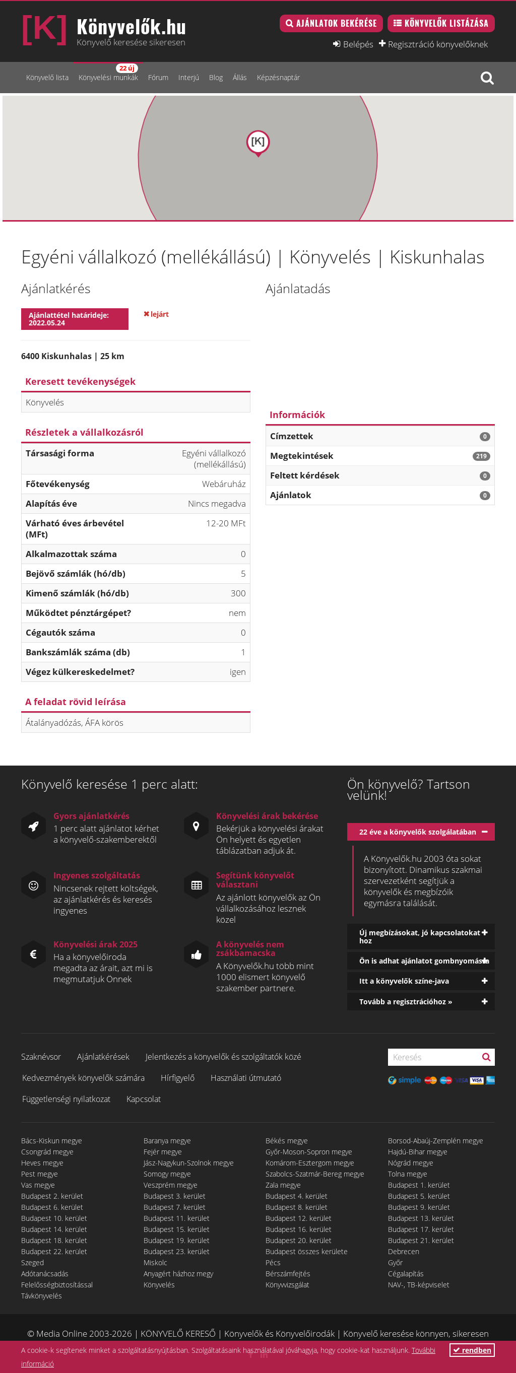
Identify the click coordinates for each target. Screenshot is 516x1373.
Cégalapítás (406, 1273)
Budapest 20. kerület (299, 1240)
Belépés (358, 43)
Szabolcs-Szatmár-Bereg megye (315, 1174)
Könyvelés (159, 1284)
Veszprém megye (171, 1185)
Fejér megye (163, 1151)
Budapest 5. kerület (419, 1196)
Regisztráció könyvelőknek (438, 43)
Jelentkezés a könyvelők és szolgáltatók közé (223, 1056)
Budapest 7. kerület (175, 1207)
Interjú (188, 77)
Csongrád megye (47, 1151)
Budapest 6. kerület (52, 1207)
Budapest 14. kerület (54, 1229)
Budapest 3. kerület (175, 1196)
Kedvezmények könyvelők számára (83, 1077)
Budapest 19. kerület (177, 1240)
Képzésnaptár (278, 77)
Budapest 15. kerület (177, 1229)
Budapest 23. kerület (177, 1251)
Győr (395, 1262)
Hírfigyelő (178, 1077)
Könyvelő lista (47, 77)
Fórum (158, 77)
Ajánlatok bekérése (336, 23)
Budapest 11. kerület (177, 1218)
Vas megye (38, 1185)
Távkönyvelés (41, 1295)
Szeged (32, 1262)
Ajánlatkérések (103, 1056)
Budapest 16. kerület (299, 1229)
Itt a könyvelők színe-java (404, 981)
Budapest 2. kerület (52, 1196)
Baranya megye (167, 1140)
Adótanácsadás (45, 1273)
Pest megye (39, 1174)
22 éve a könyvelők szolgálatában (417, 832)
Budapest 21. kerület (421, 1240)
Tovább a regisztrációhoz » (406, 1001)
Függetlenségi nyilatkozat (66, 1099)
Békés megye (287, 1140)
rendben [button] (472, 1350)
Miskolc (155, 1262)
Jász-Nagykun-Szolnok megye (189, 1163)
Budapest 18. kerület (54, 1240)
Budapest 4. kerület (297, 1196)
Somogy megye (167, 1174)
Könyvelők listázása (447, 23)
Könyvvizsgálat (287, 1284)
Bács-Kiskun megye (51, 1140)
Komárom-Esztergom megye (310, 1163)
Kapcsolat (143, 1099)
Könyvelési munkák (108, 72)
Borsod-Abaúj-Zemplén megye (435, 1140)
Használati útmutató (246, 1077)
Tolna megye (407, 1174)
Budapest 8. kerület (297, 1207)
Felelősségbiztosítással (57, 1284)
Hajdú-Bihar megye (417, 1151)
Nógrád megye (410, 1163)
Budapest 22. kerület (54, 1251)
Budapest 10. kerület (54, 1218)
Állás (240, 77)
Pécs (273, 1262)
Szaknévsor (41, 1056)
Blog (216, 77)
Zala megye (283, 1185)
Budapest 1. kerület (419, 1185)
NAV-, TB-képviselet (418, 1284)
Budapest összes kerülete (307, 1251)
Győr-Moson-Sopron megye (309, 1151)
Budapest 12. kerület (299, 1218)
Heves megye (42, 1163)
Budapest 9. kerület (419, 1207)
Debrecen (403, 1251)
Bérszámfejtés (288, 1273)
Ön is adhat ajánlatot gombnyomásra (424, 961)
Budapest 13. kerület (421, 1218)
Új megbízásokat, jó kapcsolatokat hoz (419, 936)
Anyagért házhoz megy (178, 1273)
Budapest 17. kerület (421, 1229)
